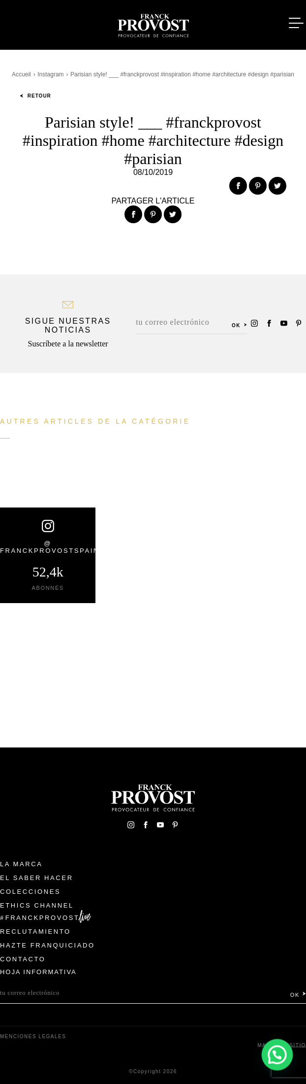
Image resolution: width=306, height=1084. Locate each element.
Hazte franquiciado (47, 945)
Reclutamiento (35, 931)
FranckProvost (42, 917)
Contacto (23, 959)
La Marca (21, 864)
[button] (277, 1055)
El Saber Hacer (36, 877)
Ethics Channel (37, 905)
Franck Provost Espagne (153, 23)
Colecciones (30, 891)
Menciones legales (33, 1036)
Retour (35, 96)
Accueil (21, 74)
